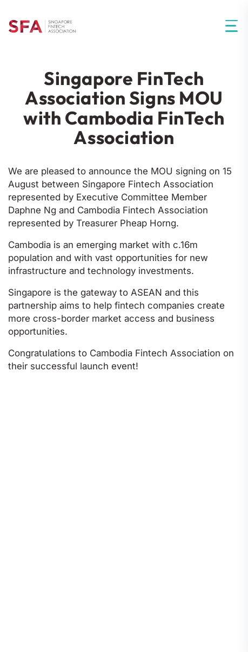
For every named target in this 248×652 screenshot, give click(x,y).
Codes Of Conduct (52, 442)
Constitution (137, 442)
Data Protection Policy (96, 590)
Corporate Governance (64, 467)
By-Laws (200, 442)
